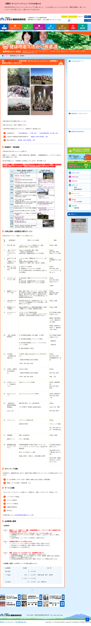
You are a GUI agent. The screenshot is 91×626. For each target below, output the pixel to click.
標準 (86, 16)
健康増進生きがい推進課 (34, 20)
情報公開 (74, 181)
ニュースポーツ (78, 195)
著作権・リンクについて (7, 624)
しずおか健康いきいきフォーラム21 (51, 20)
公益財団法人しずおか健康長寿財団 (37, 18)
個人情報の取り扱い (21, 624)
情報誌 (74, 199)
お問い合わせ (76, 173)
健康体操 (76, 208)
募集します (75, 185)
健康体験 (74, 206)
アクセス (64, 16)
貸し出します (76, 193)
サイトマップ (73, 16)
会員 (75, 187)
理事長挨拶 (75, 177)
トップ (6, 56)
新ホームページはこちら (31, 10)
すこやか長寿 (78, 202)
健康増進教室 (78, 189)
